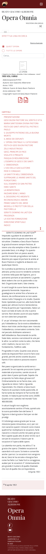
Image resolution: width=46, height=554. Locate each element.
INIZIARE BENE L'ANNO (14, 193)
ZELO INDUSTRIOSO (13, 148)
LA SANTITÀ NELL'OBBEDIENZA (18, 174)
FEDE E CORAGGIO (12, 171)
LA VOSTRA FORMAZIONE (15, 218)
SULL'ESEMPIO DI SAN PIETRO (18, 183)
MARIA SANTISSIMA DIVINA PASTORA (21, 123)
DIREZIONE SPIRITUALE (15, 222)
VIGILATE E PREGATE (13, 155)
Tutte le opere (13, 50)
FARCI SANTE (10, 187)
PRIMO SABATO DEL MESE (16, 203)
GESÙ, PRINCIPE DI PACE (15, 151)
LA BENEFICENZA (12, 190)
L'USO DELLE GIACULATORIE (17, 168)
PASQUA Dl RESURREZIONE (16, 158)
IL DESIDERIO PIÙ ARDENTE (16, 196)
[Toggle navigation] (41, 4)
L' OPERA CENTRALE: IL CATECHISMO (21, 142)
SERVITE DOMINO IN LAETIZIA (18, 212)
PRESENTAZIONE (12, 117)
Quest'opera (11, 46)
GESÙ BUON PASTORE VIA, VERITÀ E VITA (23, 120)
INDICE (7, 225)
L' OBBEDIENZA (11, 164)
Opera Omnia (19, 17)
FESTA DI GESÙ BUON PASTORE (18, 145)
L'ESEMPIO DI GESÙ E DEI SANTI (18, 161)
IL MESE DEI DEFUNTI (14, 139)
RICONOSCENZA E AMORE (16, 200)
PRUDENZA (9, 215)
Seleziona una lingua (34, 23)
